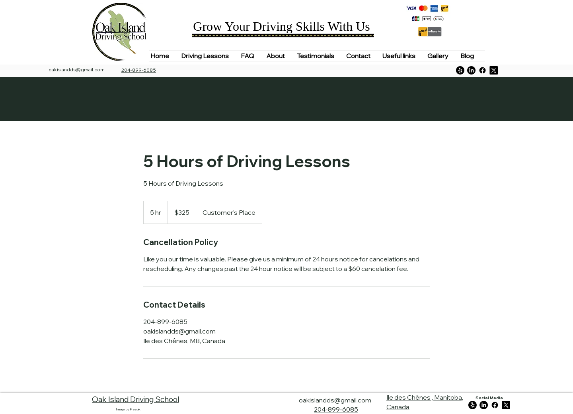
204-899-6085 (336, 409)
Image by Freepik (128, 409)
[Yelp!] (460, 70)
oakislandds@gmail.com (77, 70)
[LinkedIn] (471, 70)
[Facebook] (482, 70)
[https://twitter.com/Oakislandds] (493, 70)
